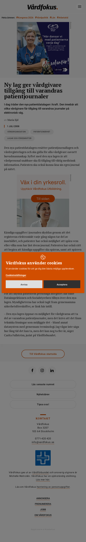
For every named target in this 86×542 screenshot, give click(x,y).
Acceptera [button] (62, 284)
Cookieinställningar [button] (16, 275)
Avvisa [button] (24, 284)
